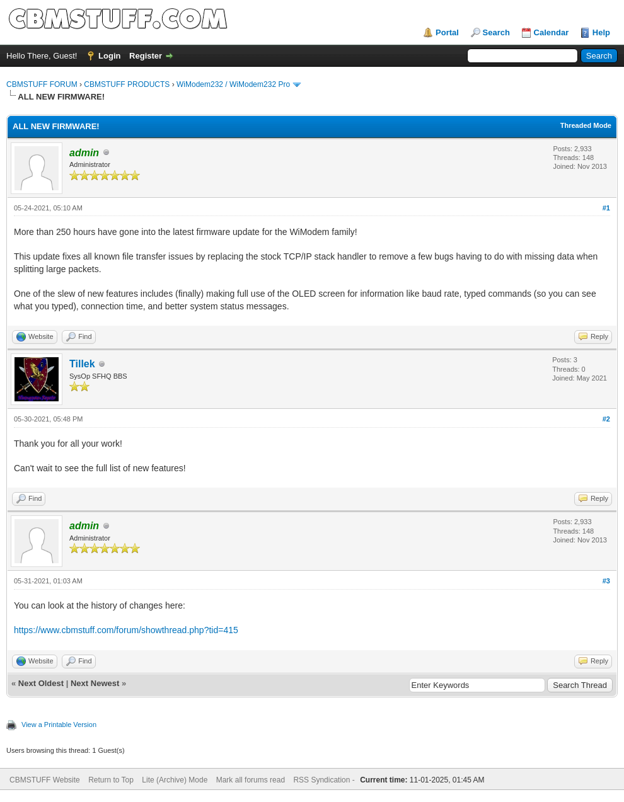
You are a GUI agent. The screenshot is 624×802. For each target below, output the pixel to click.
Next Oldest (41, 683)
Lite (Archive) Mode (174, 780)
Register (145, 55)
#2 (606, 419)
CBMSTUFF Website (44, 780)
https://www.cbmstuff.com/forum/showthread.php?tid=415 (126, 630)
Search (496, 32)
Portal (447, 32)
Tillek (82, 363)
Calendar (551, 32)
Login (109, 55)
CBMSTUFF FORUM (42, 84)
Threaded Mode (585, 125)
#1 (606, 208)
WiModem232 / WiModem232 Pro (233, 84)
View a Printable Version (58, 724)
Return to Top (111, 780)
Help (601, 32)
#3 (606, 581)
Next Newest (95, 683)
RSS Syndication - (325, 780)
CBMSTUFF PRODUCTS (127, 84)
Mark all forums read (250, 780)
